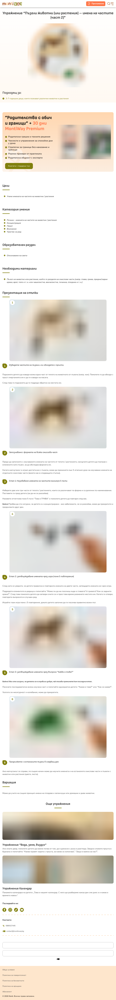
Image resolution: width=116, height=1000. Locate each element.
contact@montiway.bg (13, 931)
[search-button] (108, 3)
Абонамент (7, 992)
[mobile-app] (95, 3)
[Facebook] (4, 910)
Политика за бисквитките (13, 981)
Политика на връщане (11, 986)
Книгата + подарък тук (19, 166)
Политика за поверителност (14, 975)
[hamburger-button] (112, 3)
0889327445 (8, 926)
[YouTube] (22, 910)
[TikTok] (16, 910)
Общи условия (8, 970)
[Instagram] (10, 910)
